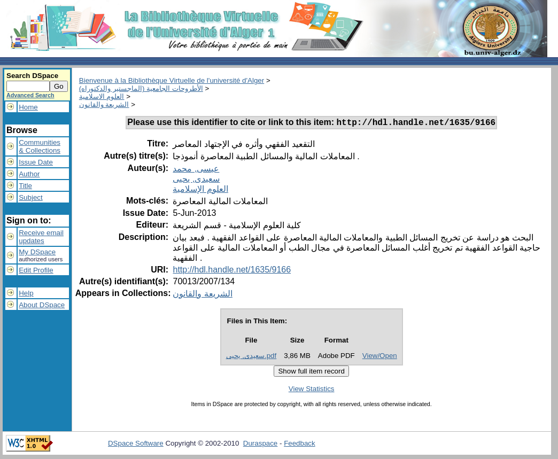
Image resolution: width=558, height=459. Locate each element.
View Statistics (312, 390)
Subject (30, 197)
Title (25, 186)
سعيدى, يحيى (196, 180)
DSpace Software (136, 445)
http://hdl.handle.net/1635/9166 (232, 271)
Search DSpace (32, 76)
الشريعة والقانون (104, 104)
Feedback (299, 445)
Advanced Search (30, 95)
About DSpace (42, 305)
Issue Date (36, 162)
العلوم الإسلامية (200, 190)
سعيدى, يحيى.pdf (251, 357)
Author (29, 174)
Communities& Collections (39, 146)
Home (28, 107)
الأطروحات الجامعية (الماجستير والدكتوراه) (141, 88)
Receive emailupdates (41, 237)
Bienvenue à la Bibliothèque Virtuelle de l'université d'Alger (171, 80)
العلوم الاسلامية (102, 96)
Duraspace (260, 445)
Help (26, 293)
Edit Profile (36, 270)
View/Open (379, 357)
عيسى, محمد (196, 170)
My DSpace (37, 252)
